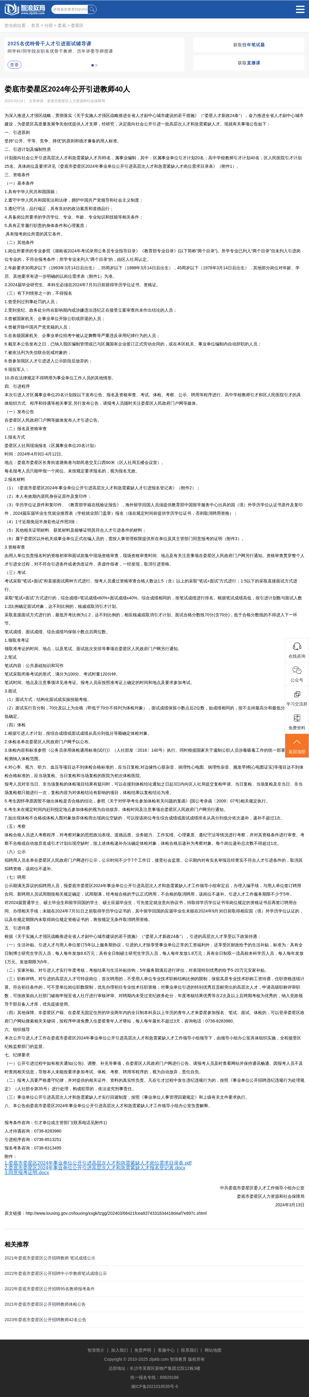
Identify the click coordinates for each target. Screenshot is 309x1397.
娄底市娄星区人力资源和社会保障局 (270, 1196)
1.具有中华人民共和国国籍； (32, 191)
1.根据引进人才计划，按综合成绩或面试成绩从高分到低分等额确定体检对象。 (78, 733)
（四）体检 (15, 724)
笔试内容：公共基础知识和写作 (34, 665)
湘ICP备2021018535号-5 (154, 1386)
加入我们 (119, 1350)
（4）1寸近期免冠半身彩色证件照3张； (42, 521)
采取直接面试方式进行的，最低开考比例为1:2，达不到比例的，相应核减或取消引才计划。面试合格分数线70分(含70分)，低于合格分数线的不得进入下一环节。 (151, 619)
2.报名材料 (15, 479)
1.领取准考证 (17, 640)
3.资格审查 (15, 547)
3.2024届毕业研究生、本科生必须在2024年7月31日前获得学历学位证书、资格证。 (83, 284)
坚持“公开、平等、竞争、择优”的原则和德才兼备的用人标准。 (63, 140)
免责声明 (142, 1350)
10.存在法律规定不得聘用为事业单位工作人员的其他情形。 (60, 377)
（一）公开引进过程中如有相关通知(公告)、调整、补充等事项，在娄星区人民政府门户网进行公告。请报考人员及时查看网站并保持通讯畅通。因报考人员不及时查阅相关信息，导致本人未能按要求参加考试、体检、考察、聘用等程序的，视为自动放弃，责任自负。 (154, 1067)
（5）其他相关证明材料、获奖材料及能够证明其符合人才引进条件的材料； (75, 530)
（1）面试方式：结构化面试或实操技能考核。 (48, 699)
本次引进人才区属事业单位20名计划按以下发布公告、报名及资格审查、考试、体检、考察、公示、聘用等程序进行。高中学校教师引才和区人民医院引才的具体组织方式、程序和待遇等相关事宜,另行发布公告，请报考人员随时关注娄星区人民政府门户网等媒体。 (153, 399)
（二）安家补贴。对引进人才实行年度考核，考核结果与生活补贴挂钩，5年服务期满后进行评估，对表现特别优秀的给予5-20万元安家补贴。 (137, 970)
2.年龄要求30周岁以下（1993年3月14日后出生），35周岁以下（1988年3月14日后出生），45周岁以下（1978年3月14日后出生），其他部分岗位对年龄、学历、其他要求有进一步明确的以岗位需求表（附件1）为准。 (152, 272)
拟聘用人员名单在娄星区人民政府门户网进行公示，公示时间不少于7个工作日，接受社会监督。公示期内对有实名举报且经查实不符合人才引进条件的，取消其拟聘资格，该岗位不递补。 (154, 864)
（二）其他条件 (19, 242)
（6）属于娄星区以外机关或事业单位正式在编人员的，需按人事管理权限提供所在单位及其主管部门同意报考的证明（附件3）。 (125, 538)
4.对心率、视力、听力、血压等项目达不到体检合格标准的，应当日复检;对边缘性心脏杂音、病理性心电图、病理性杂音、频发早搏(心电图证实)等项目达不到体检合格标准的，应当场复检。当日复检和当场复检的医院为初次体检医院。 (154, 771)
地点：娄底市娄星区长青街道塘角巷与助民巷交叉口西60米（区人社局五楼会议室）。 (85, 462)
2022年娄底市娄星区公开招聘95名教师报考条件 (50, 1288)
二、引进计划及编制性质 (28, 149)
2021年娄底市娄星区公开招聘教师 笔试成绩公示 (50, 1258)
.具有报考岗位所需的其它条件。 (35, 234)
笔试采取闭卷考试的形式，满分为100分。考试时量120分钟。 (62, 674)
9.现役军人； (17, 369)
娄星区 (77, 25)
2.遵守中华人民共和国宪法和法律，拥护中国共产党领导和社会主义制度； (74, 200)
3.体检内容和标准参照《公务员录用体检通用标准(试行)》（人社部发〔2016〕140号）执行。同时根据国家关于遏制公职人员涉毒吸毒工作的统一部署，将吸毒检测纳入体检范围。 (153, 754)
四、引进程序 (17, 386)
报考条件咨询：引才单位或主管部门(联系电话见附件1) (56, 1122)
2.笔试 (11, 657)
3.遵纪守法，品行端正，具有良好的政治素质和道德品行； (59, 208)
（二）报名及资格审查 (26, 428)
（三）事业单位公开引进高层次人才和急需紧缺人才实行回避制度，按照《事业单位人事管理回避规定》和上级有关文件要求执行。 (127, 1097)
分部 (48, 25)
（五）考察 (15, 826)
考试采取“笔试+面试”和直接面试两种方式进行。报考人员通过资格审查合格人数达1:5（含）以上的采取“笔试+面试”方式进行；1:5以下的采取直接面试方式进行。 (151, 585)
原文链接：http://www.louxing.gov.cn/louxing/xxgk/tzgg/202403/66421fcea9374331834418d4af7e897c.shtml (106, 1213)
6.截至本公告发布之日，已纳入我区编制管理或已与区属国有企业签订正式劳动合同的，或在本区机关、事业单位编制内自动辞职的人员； (133, 344)
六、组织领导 (17, 1029)
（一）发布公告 (19, 411)
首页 (35, 25)
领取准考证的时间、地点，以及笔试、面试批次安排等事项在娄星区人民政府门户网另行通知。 (93, 648)
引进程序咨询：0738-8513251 (33, 1139)
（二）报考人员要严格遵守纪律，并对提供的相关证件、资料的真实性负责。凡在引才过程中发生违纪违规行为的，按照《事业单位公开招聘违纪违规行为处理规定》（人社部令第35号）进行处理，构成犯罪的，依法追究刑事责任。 (154, 1084)
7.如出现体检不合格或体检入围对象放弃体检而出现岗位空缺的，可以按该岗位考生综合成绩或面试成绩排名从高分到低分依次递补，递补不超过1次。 (145, 817)
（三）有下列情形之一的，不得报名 (38, 293)
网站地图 (213, 1350)
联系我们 (189, 1350)
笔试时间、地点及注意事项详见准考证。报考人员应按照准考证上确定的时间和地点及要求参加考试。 (100, 682)
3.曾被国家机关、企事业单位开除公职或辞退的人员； (55, 318)
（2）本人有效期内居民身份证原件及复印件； (48, 496)
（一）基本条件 (19, 183)
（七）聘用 (15, 877)
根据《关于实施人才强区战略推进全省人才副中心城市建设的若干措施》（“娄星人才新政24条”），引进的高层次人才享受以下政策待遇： (133, 936)
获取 (249, 45)
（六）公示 (15, 851)
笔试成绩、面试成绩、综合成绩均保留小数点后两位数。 (57, 631)
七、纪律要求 (17, 1054)
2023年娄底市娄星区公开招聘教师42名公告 (45, 1319)
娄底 (62, 25)
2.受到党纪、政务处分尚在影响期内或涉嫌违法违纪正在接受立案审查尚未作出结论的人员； (91, 310)
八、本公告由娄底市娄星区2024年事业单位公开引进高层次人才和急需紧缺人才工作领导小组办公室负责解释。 (108, 1105)
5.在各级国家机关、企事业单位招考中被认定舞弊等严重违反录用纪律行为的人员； (82, 335)
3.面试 (11, 691)
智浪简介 (96, 1350)
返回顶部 (297, 746)
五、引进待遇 (17, 927)
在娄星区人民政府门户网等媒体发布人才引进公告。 (53, 420)
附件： (11, 1156)
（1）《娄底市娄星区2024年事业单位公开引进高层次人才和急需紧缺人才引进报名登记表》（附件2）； (102, 487)
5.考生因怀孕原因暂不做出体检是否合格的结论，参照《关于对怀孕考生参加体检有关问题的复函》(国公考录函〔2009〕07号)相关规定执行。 (137, 801)
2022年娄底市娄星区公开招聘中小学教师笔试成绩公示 (56, 1273)
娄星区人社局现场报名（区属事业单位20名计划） (51, 445)
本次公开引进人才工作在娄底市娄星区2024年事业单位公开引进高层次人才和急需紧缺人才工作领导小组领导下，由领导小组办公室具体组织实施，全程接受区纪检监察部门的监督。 (153, 1042)
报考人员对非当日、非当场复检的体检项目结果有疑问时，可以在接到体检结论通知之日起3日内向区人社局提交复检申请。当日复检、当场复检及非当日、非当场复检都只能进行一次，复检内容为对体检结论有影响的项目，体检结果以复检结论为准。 (154, 788)
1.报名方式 (15, 437)
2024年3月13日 (289, 1204)
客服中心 (166, 1350)
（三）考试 (15, 572)
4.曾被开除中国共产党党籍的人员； (38, 327)
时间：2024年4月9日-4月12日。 (35, 454)
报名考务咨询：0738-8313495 (34, 1148)
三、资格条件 (17, 174)
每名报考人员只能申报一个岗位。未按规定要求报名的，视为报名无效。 (72, 470)
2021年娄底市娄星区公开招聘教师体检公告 (45, 1304)
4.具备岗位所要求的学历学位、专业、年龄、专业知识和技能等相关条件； (74, 217)
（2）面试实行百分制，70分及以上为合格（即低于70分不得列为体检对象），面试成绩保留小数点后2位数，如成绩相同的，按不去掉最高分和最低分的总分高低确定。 (153, 712)
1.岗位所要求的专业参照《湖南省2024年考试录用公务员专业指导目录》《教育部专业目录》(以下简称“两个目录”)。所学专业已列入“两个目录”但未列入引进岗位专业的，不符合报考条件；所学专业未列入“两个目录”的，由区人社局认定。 (153, 255)
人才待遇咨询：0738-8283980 (33, 1131)
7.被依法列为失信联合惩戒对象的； (38, 352)
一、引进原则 (17, 132)
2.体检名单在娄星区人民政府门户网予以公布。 (49, 741)
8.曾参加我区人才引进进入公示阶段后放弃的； (49, 360)
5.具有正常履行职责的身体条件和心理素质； (46, 225)
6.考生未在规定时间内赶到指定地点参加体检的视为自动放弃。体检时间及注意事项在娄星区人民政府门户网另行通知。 (116, 809)
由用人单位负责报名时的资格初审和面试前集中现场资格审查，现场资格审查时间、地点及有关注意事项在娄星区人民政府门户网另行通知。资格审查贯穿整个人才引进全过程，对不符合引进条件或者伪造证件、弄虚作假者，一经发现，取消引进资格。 (154, 559)
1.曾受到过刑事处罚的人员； (32, 301)
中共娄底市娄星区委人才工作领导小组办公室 (262, 1187)
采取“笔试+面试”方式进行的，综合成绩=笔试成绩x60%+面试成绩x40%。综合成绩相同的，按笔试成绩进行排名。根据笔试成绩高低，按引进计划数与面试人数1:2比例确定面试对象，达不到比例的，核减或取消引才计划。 (153, 602)
